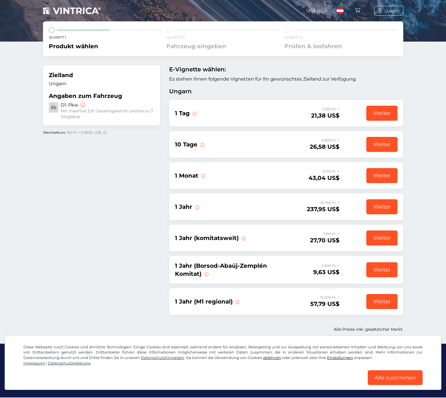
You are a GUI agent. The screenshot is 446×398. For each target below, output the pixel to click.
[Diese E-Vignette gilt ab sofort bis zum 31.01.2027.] (196, 207)
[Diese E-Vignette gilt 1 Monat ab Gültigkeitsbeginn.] (202, 176)
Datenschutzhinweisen (162, 357)
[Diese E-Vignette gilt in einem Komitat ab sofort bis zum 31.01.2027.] (243, 238)
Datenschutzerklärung (69, 363)
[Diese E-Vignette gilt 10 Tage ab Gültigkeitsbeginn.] (201, 144)
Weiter (382, 113)
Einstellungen (340, 357)
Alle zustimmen (395, 377)
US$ (316, 10)
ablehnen (272, 357)
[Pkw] (82, 105)
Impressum (34, 363)
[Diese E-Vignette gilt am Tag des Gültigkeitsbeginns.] (194, 113)
